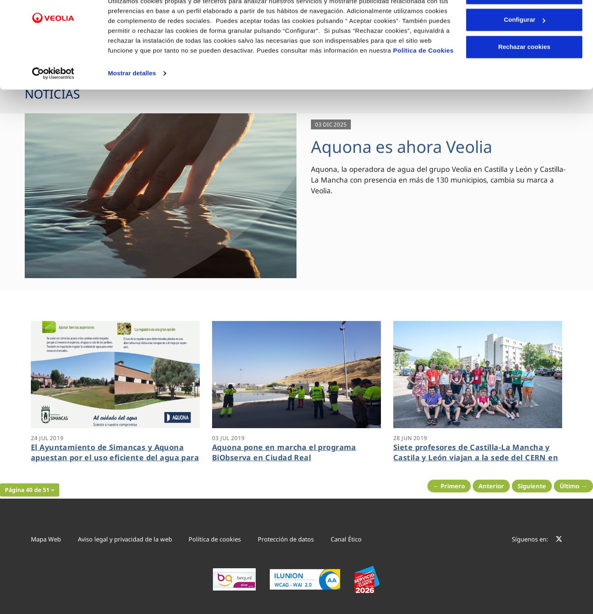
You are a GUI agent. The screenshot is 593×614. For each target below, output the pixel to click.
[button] (29, 490)
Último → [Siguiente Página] (573, 486)
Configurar (524, 48)
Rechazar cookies (524, 75)
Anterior (491, 486)
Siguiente (532, 486)
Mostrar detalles (132, 101)
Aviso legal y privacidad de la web (125, 539)
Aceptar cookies (524, 21)
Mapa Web (46, 539)
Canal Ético (346, 539)
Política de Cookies (423, 79)
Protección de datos (286, 539)
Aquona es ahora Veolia (401, 146)
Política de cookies (215, 539)
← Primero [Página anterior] (449, 486)
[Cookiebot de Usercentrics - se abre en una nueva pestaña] (53, 102)
